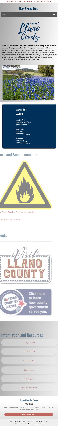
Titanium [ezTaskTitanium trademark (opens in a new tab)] (40, 424)
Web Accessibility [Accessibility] (28, 414)
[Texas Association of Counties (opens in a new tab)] (26, 424)
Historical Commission (29, 391)
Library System (29, 382)
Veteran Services (29, 363)
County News (29, 373)
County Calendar (29, 346)
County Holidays (30, 355)
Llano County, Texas (29, 8)
